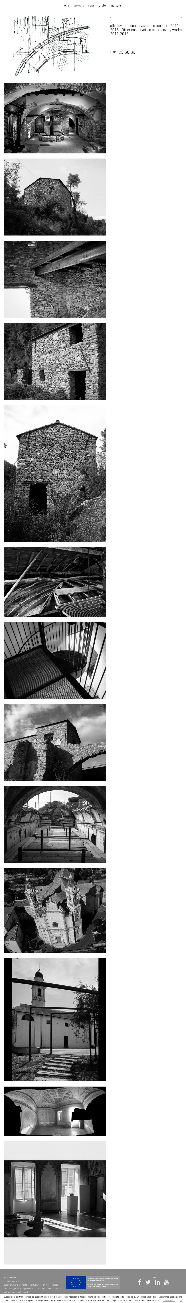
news (91, 5)
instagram (117, 5)
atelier (103, 5)
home (66, 5)
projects (79, 5)
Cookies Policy (169, 1300)
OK (181, 1300)
